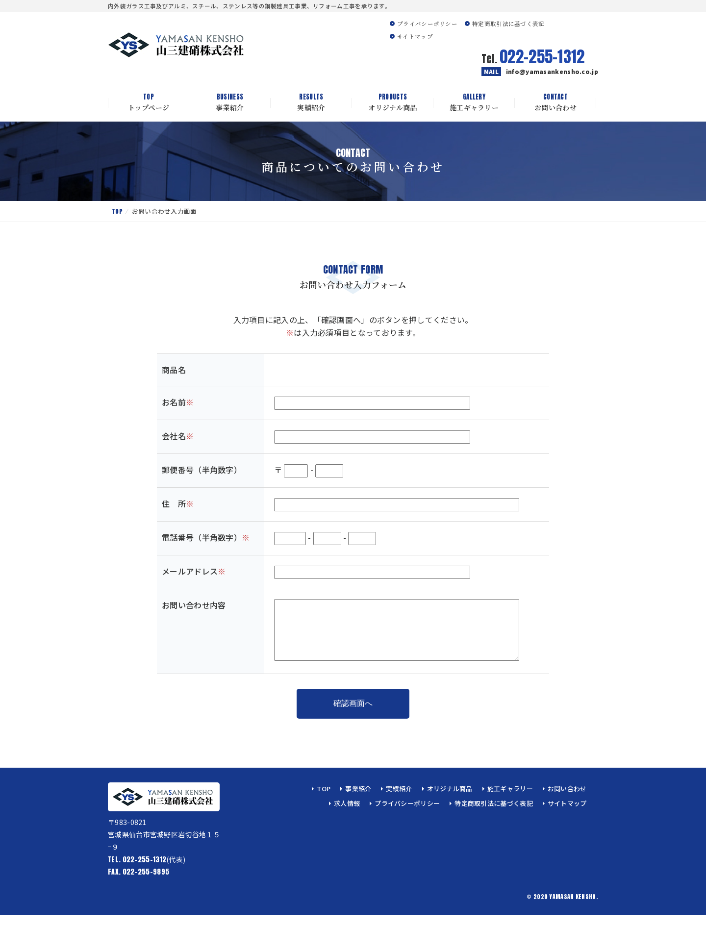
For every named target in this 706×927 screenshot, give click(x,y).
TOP (117, 211)
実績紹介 (311, 102)
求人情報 (347, 815)
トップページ (148, 102)
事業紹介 (230, 102)
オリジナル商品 (392, 102)
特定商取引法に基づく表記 (508, 23)
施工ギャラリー (474, 102)
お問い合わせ (555, 102)
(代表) (146, 871)
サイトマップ (415, 36)
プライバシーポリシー (427, 23)
